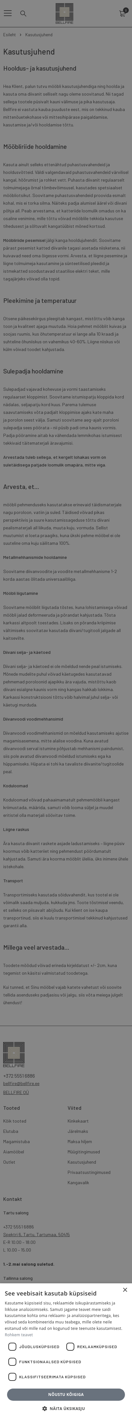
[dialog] (66, 710)
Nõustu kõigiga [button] (66, 1394)
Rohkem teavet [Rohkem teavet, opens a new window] (19, 1335)
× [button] (124, 1290)
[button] (66, 1409)
